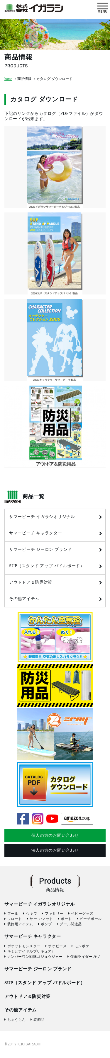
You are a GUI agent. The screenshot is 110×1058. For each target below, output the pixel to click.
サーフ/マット (41, 919)
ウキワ (31, 914)
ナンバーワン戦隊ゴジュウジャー (35, 957)
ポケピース (57, 946)
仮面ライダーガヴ (85, 957)
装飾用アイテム (20, 924)
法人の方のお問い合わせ (55, 850)
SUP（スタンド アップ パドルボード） (46, 566)
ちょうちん (16, 1020)
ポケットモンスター (23, 946)
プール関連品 (71, 924)
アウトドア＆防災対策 (30, 582)
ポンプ (46, 924)
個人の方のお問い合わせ (55, 835)
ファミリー (54, 914)
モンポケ (82, 946)
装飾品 (39, 1020)
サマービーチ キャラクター (35, 533)
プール (12, 914)
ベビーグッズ (82, 914)
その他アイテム (24, 599)
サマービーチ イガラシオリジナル (42, 516)
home (8, 79)
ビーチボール (90, 919)
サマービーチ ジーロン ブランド (40, 549)
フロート (14, 919)
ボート (66, 919)
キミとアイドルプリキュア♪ (30, 951)
